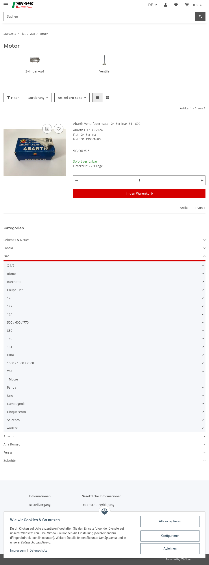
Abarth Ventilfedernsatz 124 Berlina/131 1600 (106, 123)
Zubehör (10, 460)
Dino (10, 355)
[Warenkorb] (193, 4)
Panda (11, 387)
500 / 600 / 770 (18, 322)
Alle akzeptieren (169, 521)
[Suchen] (100, 16)
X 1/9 (10, 265)
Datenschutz (39, 550)
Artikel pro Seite (70, 98)
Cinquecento (16, 412)
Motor (13, 379)
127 (9, 306)
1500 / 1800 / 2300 (20, 363)
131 (9, 347)
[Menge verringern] (76, 180)
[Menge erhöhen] (202, 180)
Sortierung (36, 98)
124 (9, 314)
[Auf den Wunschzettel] (58, 129)
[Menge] (139, 180)
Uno (10, 395)
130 (9, 339)
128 (9, 298)
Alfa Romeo (12, 444)
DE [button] (150, 4)
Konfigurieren (169, 536)
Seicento (13, 420)
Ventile (104, 71)
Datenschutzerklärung (98, 505)
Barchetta (14, 282)
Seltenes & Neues (17, 240)
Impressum (18, 550)
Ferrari (8, 452)
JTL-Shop (186, 559)
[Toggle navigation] (6, 2)
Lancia (8, 248)
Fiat (6, 256)
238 (9, 371)
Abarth (9, 436)
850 (9, 330)
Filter (13, 98)
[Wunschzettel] (176, 4)
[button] (166, 4)
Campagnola (16, 404)
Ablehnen (169, 548)
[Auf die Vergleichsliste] (47, 129)
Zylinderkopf (35, 71)
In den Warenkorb (139, 193)
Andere (12, 428)
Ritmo (11, 274)
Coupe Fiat (15, 290)
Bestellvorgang (40, 505)
